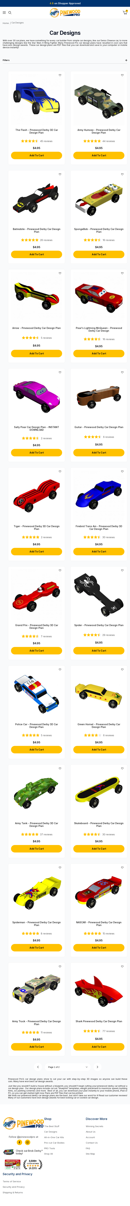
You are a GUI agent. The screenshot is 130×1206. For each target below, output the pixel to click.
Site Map (90, 1153)
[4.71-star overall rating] (36, 141)
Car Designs (18, 23)
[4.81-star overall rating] (36, 240)
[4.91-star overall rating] (36, 1032)
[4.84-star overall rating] (99, 141)
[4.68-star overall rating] (99, 1031)
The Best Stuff (51, 1126)
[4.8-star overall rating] (36, 735)
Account (90, 1137)
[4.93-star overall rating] (98, 933)
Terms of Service (12, 1181)
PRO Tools (49, 1148)
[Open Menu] (4, 12)
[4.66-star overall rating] (99, 635)
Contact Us (92, 1142)
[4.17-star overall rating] (99, 735)
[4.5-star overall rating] (99, 240)
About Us (90, 1131)
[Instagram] (27, 1142)
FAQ (88, 1148)
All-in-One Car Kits (54, 1137)
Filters (65, 60)
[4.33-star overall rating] (99, 437)
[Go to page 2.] (97, 1067)
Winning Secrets (94, 1126)
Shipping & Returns (13, 1192)
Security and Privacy (14, 1186)
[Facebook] (19, 1142)
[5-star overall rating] (36, 537)
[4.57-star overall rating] (99, 834)
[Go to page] (68, 1067)
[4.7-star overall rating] (99, 537)
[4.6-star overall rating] (36, 338)
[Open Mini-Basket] (125, 12)
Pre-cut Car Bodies (54, 1142)
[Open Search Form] (9, 12)
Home (6, 23)
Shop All (48, 1153)
